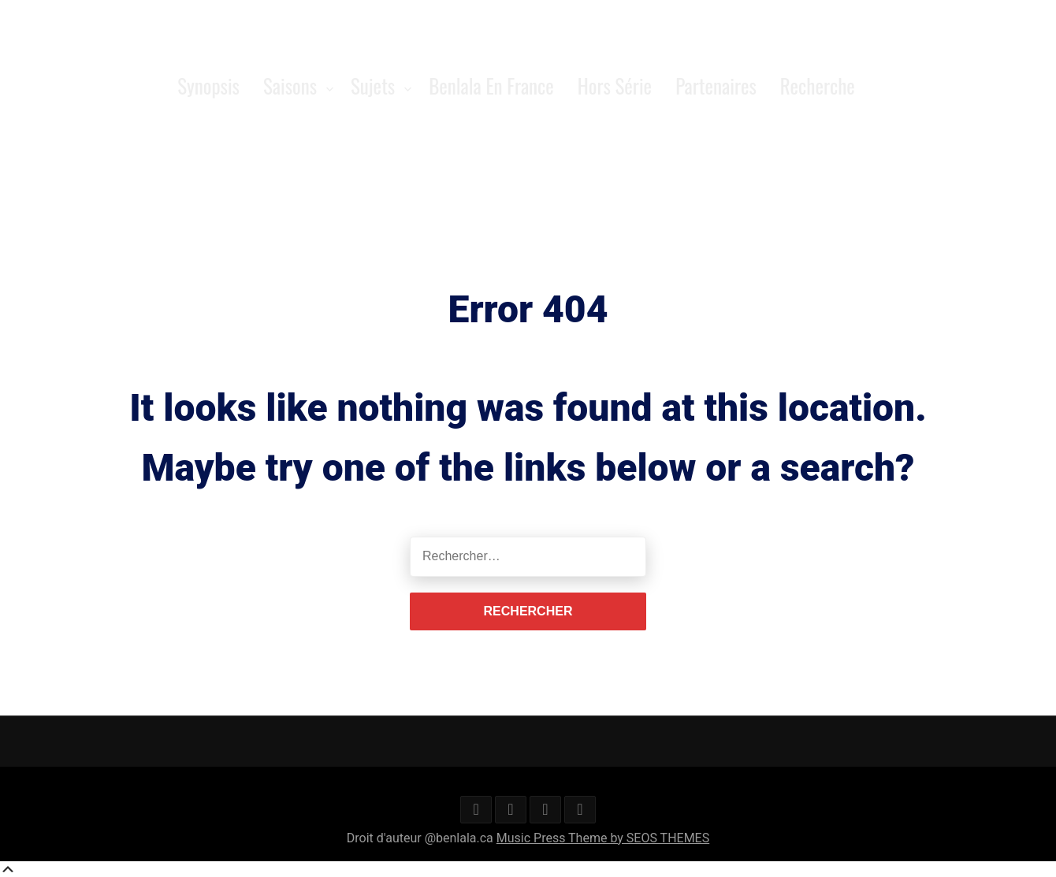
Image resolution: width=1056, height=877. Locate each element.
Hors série (615, 85)
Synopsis (208, 85)
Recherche (817, 85)
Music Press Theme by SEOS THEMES (602, 838)
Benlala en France (491, 85)
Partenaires (716, 85)
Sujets (373, 85)
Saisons (290, 85)
